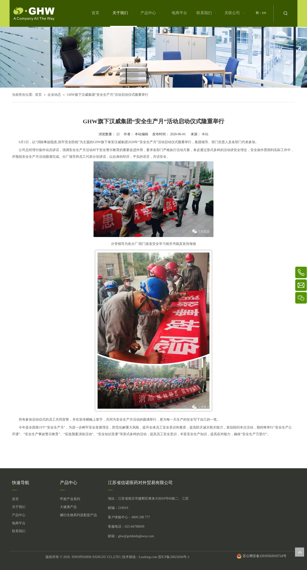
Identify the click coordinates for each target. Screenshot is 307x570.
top (299, 552)
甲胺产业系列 (70, 499)
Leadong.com (148, 557)
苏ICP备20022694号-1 (173, 557)
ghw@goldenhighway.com (136, 536)
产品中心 (18, 515)
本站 (205, 134)
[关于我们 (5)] (153, 57)
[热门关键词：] (285, 13)
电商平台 (18, 523)
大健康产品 (68, 507)
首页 (15, 499)
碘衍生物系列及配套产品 (78, 515)
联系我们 (18, 531)
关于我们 (18, 507)
